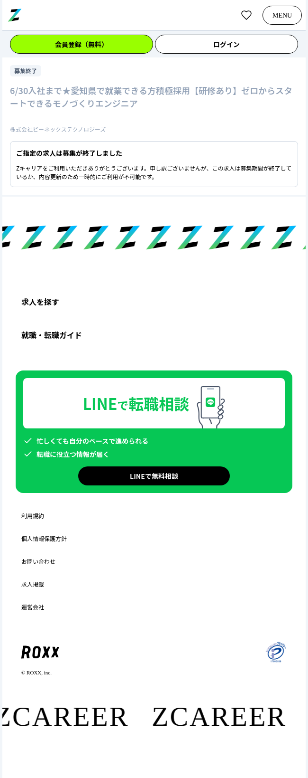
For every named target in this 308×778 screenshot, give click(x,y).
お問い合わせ (38, 561)
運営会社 (32, 607)
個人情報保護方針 (44, 538)
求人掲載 (32, 584)
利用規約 (32, 516)
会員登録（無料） (81, 44)
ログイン (226, 44)
